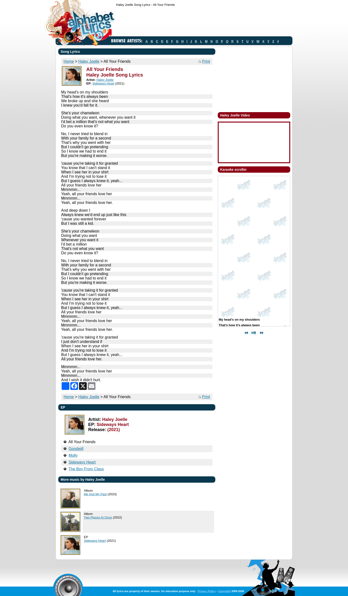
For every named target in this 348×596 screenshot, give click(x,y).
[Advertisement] (204, 22)
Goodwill (76, 449)
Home (69, 61)
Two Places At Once (98, 517)
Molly (73, 455)
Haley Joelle (88, 61)
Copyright (224, 591)
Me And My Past (95, 494)
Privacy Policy (207, 591)
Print (206, 61)
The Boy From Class (86, 469)
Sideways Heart (103, 83)
